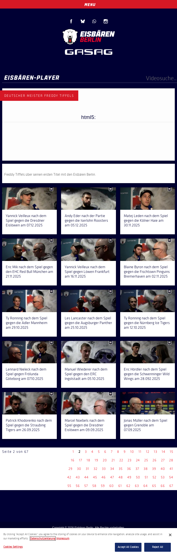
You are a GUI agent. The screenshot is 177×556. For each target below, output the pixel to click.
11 (139, 451)
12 (147, 451)
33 (104, 468)
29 (71, 468)
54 (171, 477)
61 (120, 486)
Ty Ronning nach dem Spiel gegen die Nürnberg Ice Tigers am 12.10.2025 (147, 323)
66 (163, 486)
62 (128, 486)
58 (94, 486)
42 (69, 477)
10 (132, 451)
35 (121, 468)
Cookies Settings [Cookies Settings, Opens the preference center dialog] (13, 547)
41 (171, 468)
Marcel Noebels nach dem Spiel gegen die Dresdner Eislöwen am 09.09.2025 (84, 425)
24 (138, 460)
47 (112, 477)
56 (78, 486)
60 (111, 486)
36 (129, 468)
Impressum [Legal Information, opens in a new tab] (62, 538)
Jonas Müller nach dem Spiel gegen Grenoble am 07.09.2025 (145, 425)
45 (95, 477)
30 (79, 468)
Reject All (157, 547)
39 (154, 468)
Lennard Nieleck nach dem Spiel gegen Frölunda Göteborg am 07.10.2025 (26, 374)
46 (103, 477)
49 (129, 477)
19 (96, 460)
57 (86, 486)
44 (86, 477)
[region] (88, 542)
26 (155, 460)
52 (154, 477)
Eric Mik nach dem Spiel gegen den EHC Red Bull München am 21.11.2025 (29, 272)
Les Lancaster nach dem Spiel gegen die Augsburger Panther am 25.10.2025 (88, 323)
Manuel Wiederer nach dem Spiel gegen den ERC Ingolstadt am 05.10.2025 (86, 374)
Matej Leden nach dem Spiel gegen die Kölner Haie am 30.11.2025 (146, 220)
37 (137, 468)
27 (163, 460)
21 (113, 460)
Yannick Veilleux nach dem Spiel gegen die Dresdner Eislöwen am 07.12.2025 (26, 220)
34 (112, 468)
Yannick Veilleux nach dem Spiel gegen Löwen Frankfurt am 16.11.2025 (87, 272)
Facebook (71, 21)
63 (137, 486)
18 (88, 460)
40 (163, 468)
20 (105, 460)
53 (163, 477)
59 (103, 486)
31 (87, 468)
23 (129, 460)
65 (154, 486)
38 (146, 468)
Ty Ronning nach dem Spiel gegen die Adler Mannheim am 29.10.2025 (26, 323)
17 (80, 460)
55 (69, 486)
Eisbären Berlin (88, 36)
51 (146, 477)
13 (155, 451)
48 (120, 477)
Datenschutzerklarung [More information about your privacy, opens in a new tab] (42, 538)
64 (145, 486)
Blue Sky (83, 21)
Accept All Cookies (128, 547)
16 (72, 460)
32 (95, 468)
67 (171, 486)
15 (171, 451)
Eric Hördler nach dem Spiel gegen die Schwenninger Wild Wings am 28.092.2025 (147, 374)
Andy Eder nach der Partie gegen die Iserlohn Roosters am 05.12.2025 (86, 220)
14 (163, 451)
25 (146, 460)
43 (78, 477)
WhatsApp (94, 21)
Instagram (106, 21)
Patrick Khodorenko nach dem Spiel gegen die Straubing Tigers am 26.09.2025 (29, 425)
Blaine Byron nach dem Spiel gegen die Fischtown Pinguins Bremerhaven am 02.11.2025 (147, 272)
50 (138, 477)
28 (171, 460)
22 (121, 460)
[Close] (170, 535)
